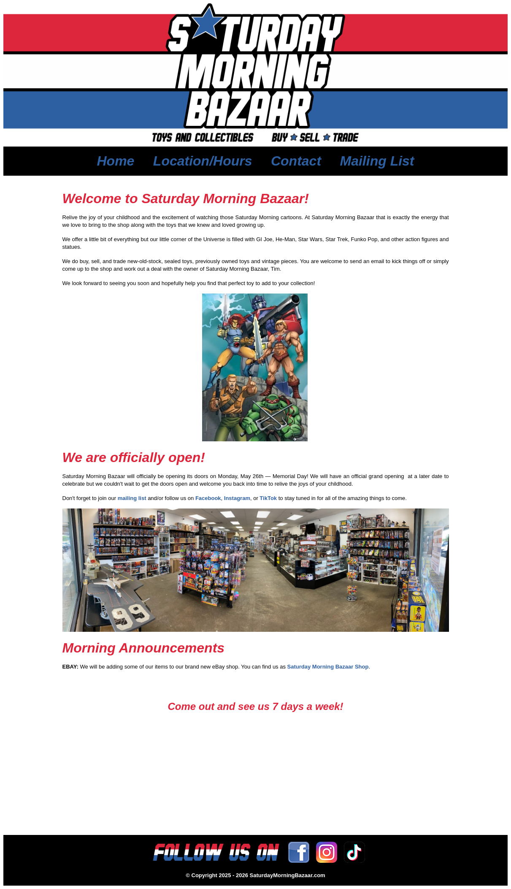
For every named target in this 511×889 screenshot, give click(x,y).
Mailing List (377, 161)
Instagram (237, 498)
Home (115, 161)
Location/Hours (202, 161)
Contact (296, 161)
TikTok (268, 498)
